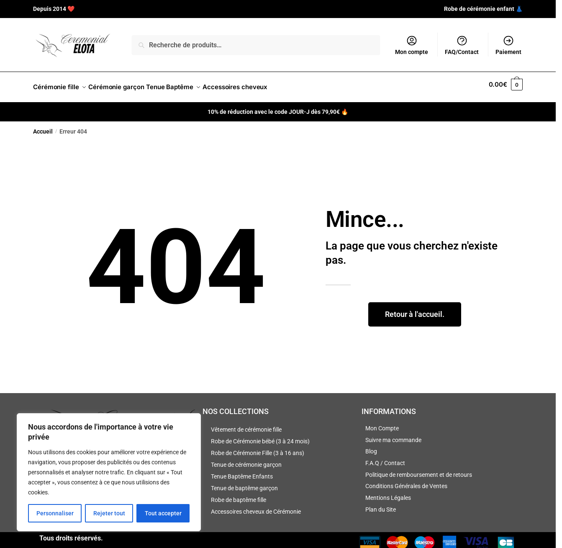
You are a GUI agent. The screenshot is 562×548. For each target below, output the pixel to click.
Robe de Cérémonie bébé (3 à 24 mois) (260, 436)
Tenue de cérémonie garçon (246, 459)
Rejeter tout (109, 513)
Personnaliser (55, 513)
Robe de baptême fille (238, 494)
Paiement (508, 45)
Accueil (43, 126)
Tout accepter (163, 513)
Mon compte (411, 45)
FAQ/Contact (462, 45)
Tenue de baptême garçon (244, 483)
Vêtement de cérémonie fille (246, 424)
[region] (109, 472)
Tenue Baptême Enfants (242, 471)
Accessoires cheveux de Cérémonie (256, 506)
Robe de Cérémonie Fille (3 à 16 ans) (257, 448)
